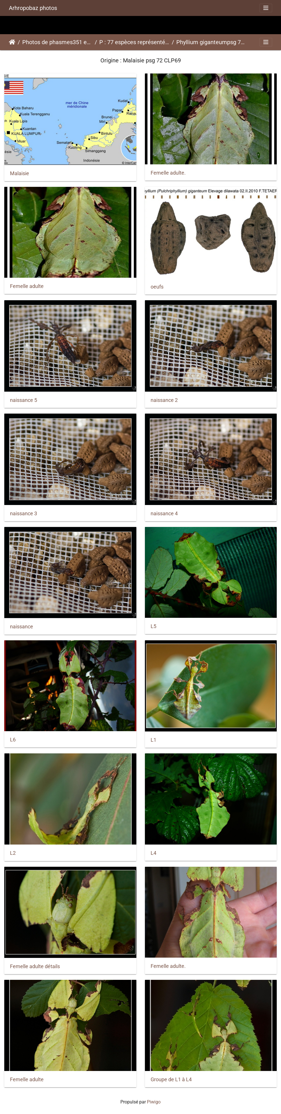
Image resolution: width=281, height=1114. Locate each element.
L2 (13, 853)
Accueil (12, 42)
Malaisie (19, 173)
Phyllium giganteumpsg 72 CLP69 (211, 42)
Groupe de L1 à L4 (171, 1079)
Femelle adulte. (168, 173)
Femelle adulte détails (35, 966)
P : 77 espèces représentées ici (134, 42)
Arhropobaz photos (33, 8)
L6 (13, 740)
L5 (153, 626)
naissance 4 (164, 513)
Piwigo (154, 1102)
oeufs (157, 287)
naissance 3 (23, 513)
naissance (21, 626)
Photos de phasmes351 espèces (57, 42)
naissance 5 (23, 400)
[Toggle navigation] (266, 8)
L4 (153, 853)
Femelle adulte (27, 286)
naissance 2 (164, 400)
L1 (153, 740)
